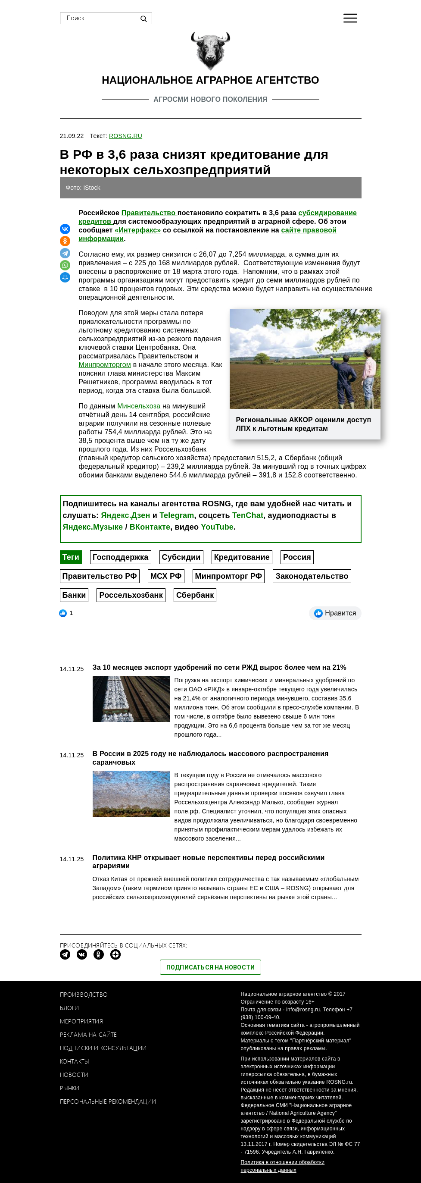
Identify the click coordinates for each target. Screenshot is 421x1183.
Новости (74, 1074)
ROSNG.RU (125, 135)
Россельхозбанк (130, 595)
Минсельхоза (138, 406)
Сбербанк (195, 595)
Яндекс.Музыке (93, 527)
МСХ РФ (166, 576)
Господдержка (121, 557)
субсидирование (328, 213)
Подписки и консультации (103, 1048)
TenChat (247, 515)
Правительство (150, 213)
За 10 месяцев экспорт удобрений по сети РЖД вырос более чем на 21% (219, 667)
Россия (297, 557)
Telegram (176, 515)
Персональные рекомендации (108, 1101)
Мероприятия (81, 1021)
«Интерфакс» (138, 230)
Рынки (70, 1088)
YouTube (217, 527)
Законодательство (311, 576)
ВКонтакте (150, 527)
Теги (70, 557)
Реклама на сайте (88, 1034)
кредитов (96, 221)
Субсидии (181, 557)
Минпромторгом (105, 364)
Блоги (69, 1008)
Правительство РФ (99, 576)
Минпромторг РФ (228, 576)
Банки (74, 595)
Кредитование (242, 557)
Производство (84, 994)
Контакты (75, 1061)
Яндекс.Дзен (125, 515)
